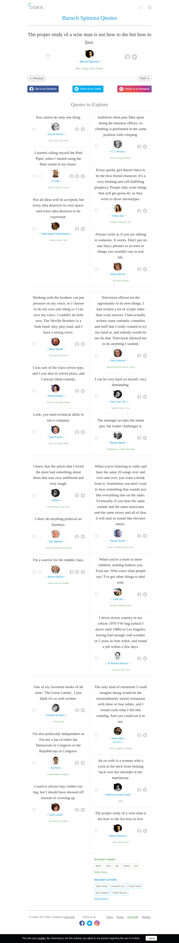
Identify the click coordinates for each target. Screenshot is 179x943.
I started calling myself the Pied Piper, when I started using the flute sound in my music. (58, 158)
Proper (99, 68)
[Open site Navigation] (150, 7)
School (50, 402)
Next (143, 78)
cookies (41, 938)
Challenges (112, 449)
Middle (65, 583)
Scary (132, 367)
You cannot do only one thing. (58, 117)
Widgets (146, 917)
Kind (112, 748)
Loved (61, 507)
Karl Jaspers (102, 893)
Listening (118, 547)
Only (55, 140)
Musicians (129, 547)
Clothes (64, 821)
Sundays (67, 548)
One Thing (63, 140)
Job (122, 670)
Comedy (58, 402)
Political (49, 548)
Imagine (119, 748)
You (50, 140)
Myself (58, 187)
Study (85, 68)
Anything (58, 548)
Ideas (59, 240)
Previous (38, 78)
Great (61, 721)
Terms (109, 917)
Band (58, 355)
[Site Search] (141, 7)
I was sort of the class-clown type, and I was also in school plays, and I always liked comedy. (58, 373)
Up (50, 821)
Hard (121, 408)
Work (98, 866)
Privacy (120, 917)
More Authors (101, 898)
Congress (65, 774)
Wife (120, 801)
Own (65, 240)
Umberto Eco (118, 886)
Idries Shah (102, 886)
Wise (92, 68)
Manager (130, 449)
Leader (121, 449)
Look (50, 443)
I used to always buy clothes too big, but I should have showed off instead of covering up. (58, 792)
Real (119, 280)
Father (126, 866)
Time (55, 721)
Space (53, 240)
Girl (129, 222)
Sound (65, 187)
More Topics (100, 872)
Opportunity (112, 367)
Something (52, 507)
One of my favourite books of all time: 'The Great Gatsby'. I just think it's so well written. (58, 693)
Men (112, 158)
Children (121, 605)
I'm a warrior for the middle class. (58, 560)
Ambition (126, 158)
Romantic (123, 367)
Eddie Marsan (120, 893)
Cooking (128, 748)
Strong (52, 355)
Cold (127, 670)
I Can (127, 408)
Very (67, 507)
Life (114, 280)
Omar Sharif (135, 886)
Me (117, 866)
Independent (53, 774)
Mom (128, 605)
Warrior (57, 583)
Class (50, 583)
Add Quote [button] (132, 917)
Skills (66, 443)
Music (51, 187)
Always (125, 280)
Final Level (69, 917)
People (113, 222)
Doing (118, 158)
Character (122, 222)
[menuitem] (109, 917)
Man (78, 68)
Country (115, 670)
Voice (65, 355)
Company (58, 443)
